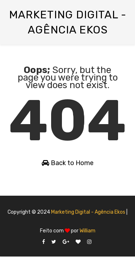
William (87, 231)
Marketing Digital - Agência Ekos (88, 212)
